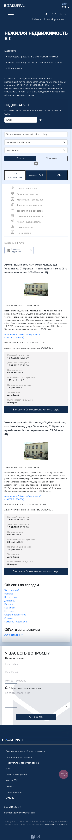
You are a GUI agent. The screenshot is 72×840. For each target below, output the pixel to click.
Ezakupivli (14, 5)
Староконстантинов (15, 614)
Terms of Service (57, 824)
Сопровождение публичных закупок (25, 751)
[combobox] (36, 142)
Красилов (9, 607)
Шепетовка (10, 597)
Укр (64, 3)
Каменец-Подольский (16, 621)
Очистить (52, 158)
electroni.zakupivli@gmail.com (48, 19)
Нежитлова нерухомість (21, 62)
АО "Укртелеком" (13, 634)
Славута (8, 618)
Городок (8, 604)
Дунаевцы (10, 600)
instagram (38, 837)
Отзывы (10, 797)
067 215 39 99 (57, 14)
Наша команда (14, 792)
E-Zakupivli (10, 50)
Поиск (20, 158)
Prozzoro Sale (36, 175)
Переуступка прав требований (23, 762)
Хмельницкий (11, 590)
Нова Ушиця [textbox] (35, 149)
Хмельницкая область (50, 62)
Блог (8, 768)
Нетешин (9, 611)
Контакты (11, 786)
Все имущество (15, 175)
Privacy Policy (44, 824)
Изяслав (8, 593)
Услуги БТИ (12, 780)
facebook (33, 837)
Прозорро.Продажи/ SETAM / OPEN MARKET (33, 56)
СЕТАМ (57, 175)
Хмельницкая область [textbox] (35, 142)
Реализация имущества (19, 757)
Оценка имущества (16, 774)
